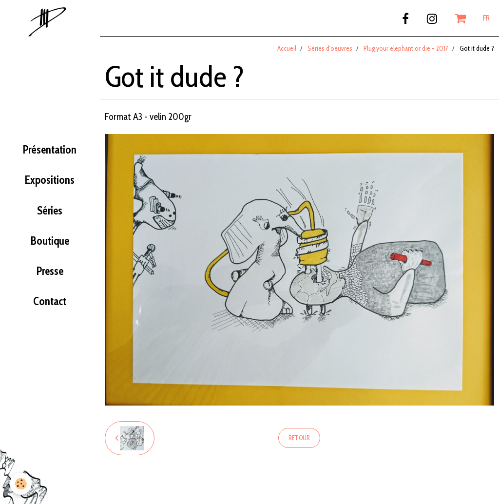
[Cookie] (21, 484)
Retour (299, 438)
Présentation (50, 149)
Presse (50, 271)
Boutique (50, 241)
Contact (49, 301)
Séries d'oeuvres (329, 48)
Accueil (286, 48)
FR (486, 18)
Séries (49, 210)
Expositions (50, 180)
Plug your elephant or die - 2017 (406, 48)
